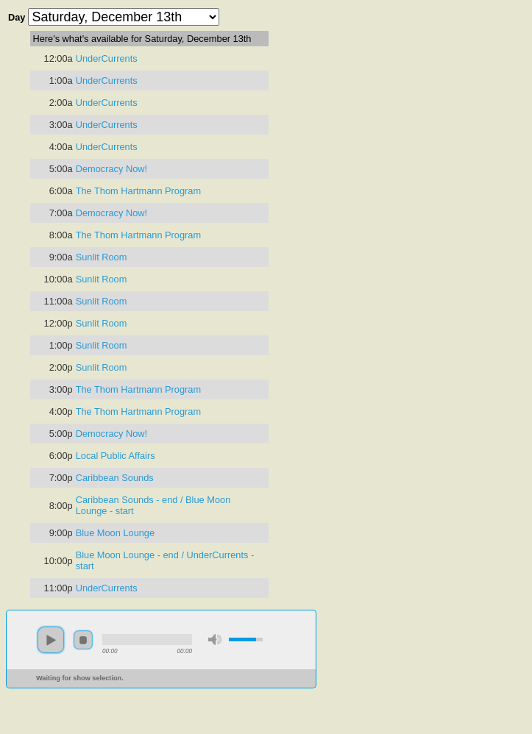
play (50, 640)
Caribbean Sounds (115, 477)
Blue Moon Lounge (115, 532)
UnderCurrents (107, 58)
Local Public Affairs (115, 455)
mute (214, 639)
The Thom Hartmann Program (138, 190)
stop (83, 640)
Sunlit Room (101, 257)
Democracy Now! (111, 168)
